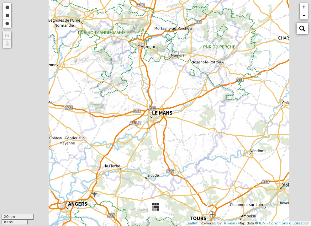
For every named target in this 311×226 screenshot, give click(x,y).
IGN (262, 223)
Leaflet (192, 223)
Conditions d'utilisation (289, 223)
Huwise (229, 223)
